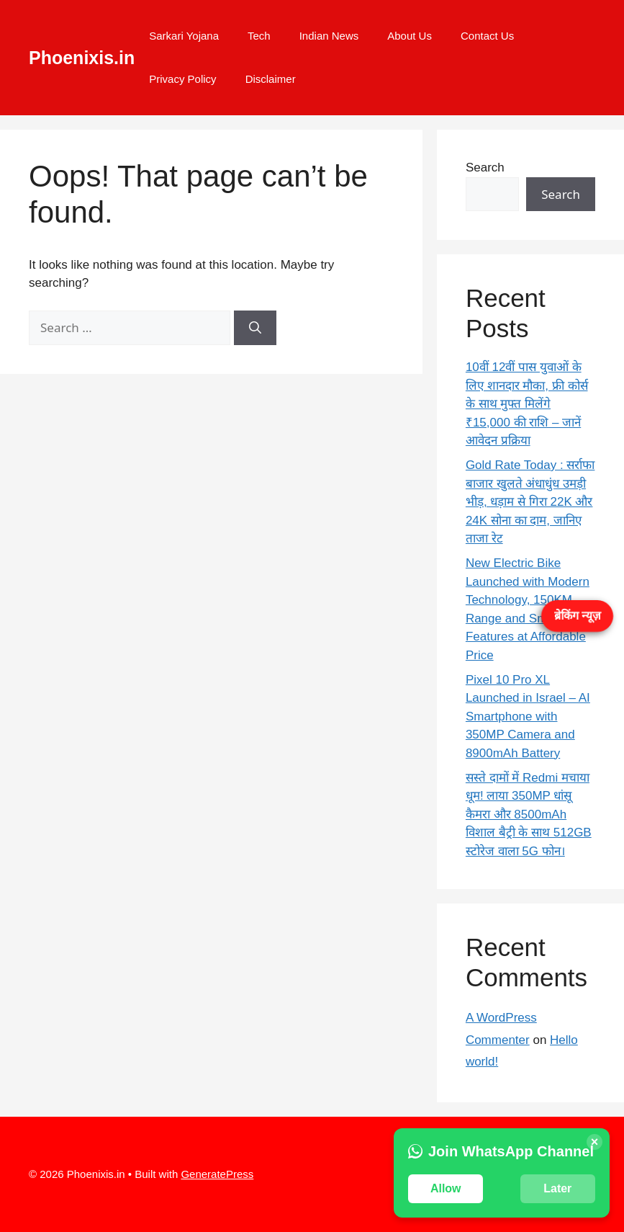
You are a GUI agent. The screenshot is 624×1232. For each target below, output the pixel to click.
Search (485, 167)
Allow (445, 1188)
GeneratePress (217, 1174)
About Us (409, 36)
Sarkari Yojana (184, 36)
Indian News (329, 36)
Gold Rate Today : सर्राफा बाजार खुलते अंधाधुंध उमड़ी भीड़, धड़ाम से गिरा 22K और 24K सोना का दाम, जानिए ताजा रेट (530, 501)
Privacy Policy (182, 79)
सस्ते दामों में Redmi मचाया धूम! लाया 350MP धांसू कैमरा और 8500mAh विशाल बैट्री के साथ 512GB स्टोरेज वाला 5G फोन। (529, 814)
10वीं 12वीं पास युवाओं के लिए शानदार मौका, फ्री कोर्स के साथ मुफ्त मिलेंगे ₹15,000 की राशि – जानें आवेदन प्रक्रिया (527, 403)
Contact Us (487, 36)
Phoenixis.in (82, 58)
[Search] (255, 328)
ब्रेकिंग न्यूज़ (577, 616)
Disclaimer (270, 79)
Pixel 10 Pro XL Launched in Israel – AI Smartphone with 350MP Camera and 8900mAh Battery (528, 716)
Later (557, 1188)
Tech (259, 36)
